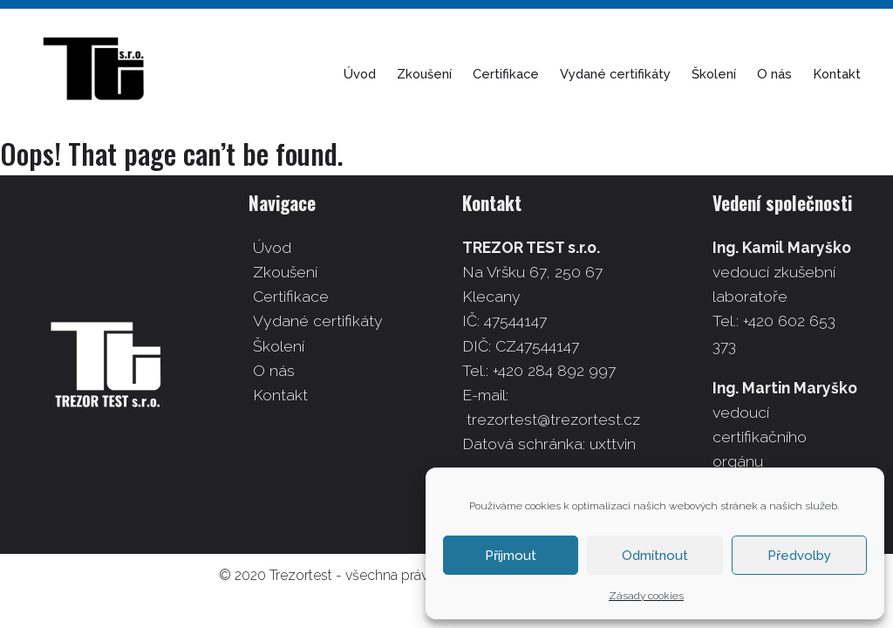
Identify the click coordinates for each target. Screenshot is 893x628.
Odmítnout (655, 555)
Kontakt (852, 73)
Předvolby (799, 555)
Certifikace (521, 73)
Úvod (375, 73)
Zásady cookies (646, 596)
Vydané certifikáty (631, 73)
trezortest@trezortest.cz (553, 419)
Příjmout (510, 555)
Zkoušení (439, 73)
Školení (729, 73)
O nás (790, 73)
